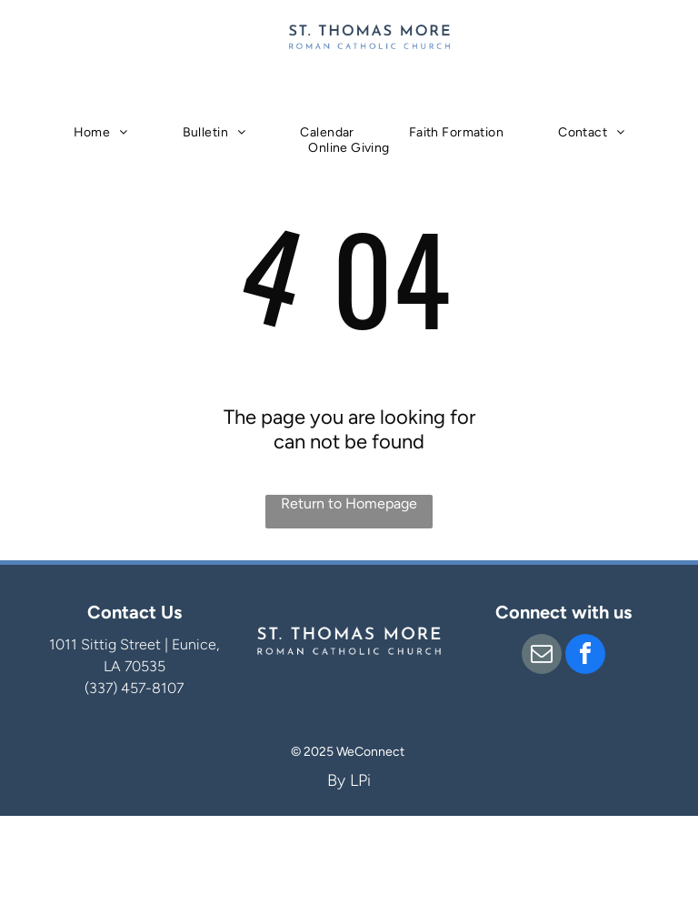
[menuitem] (100, 132)
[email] (542, 656)
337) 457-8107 (136, 688)
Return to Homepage (349, 503)
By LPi (349, 780)
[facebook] (585, 656)
